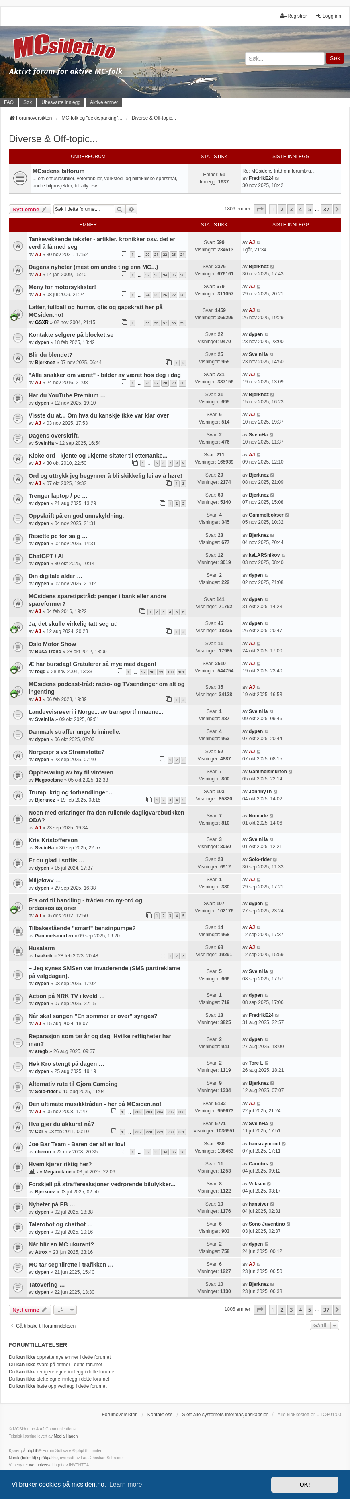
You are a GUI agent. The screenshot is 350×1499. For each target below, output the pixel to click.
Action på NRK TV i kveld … (67, 996)
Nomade (258, 816)
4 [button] (300, 209)
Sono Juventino (267, 1224)
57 (165, 322)
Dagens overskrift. (54, 435)
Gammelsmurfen (268, 771)
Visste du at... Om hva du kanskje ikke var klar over (99, 415)
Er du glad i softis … (56, 860)
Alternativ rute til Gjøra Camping (73, 1084)
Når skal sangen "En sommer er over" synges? (93, 1016)
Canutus (258, 1164)
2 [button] (281, 209)
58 (174, 322)
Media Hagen (66, 1436)
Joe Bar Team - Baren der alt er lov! (77, 1144)
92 (147, 274)
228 (149, 1131)
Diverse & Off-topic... (53, 138)
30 (182, 382)
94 (165, 274)
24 (182, 254)
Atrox (41, 1252)
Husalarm (42, 948)
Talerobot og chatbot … (61, 1224)
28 (182, 294)
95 (174, 274)
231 (181, 1131)
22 (165, 254)
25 (156, 294)
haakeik (44, 956)
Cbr (39, 1131)
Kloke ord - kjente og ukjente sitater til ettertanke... (98, 455)
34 (165, 1152)
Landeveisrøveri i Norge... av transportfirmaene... (96, 712)
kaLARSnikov (264, 555)
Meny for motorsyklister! (62, 287)
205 (171, 1111)
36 (182, 1152)
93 (156, 274)
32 (147, 1152)
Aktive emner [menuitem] (104, 102)
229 (160, 1131)
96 (182, 274)
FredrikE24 (261, 178)
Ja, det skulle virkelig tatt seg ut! (73, 624)
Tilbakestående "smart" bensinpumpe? (82, 928)
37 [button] (326, 209)
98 (152, 671)
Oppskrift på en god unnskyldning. (76, 516)
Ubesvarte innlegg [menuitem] (60, 102)
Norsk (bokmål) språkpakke (33, 1458)
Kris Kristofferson (53, 840)
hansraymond (264, 1144)
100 (171, 671)
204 (160, 1111)
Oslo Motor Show (52, 644)
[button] (260, 209)
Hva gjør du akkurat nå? (61, 1124)
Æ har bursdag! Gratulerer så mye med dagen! (92, 664)
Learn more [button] (125, 1484)
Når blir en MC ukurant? (61, 1244)
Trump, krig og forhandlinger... (70, 792)
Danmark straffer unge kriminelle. (75, 732)
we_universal (40, 1465)
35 (174, 1152)
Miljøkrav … (45, 880)
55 (147, 322)
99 (161, 671)
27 (174, 294)
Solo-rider (260, 859)
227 (138, 1131)
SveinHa (258, 354)
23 (174, 254)
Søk (335, 58)
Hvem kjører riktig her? (60, 1164)
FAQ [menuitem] (9, 102)
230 (171, 1131)
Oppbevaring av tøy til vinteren (71, 772)
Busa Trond (48, 651)
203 (149, 1111)
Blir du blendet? (51, 355)
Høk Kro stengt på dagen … (66, 1064)
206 (181, 1111)
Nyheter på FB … (52, 1204)
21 (156, 254)
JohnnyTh (260, 791)
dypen (42, 342)
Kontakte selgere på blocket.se (71, 335)
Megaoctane (49, 780)
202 (138, 1111)
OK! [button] (304, 1484)
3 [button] (291, 209)
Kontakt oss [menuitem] (160, 1415)
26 (165, 294)
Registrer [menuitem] (293, 16)
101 (181, 671)
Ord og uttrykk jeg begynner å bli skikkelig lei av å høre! (105, 476)
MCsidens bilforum (59, 171)
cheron (43, 1152)
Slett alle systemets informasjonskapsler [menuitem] (225, 1415)
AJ (38, 254)
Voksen (257, 1184)
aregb (41, 1051)
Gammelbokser (266, 515)
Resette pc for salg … (58, 536)
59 (182, 322)
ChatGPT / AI (46, 556)
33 (156, 1152)
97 (143, 671)
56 (156, 322)
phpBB (33, 1450)
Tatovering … (47, 1284)
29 (174, 382)
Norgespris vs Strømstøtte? (67, 752)
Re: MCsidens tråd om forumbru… (279, 171)
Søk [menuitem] (27, 102)
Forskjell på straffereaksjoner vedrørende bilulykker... (102, 1184)
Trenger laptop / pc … (58, 496)
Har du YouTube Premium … (67, 395)
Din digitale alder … (55, 576)
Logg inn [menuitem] (328, 16)
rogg (40, 671)
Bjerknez (259, 266)
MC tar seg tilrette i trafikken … (71, 1264)
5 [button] (309, 209)
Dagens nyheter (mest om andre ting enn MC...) (93, 267)
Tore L (256, 1063)
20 (147, 254)
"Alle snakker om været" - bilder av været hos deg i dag (105, 375)
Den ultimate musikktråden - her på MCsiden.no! (95, 1104)
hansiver (258, 1204)
